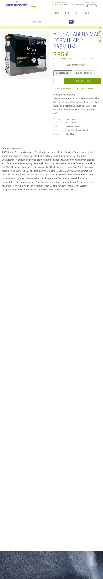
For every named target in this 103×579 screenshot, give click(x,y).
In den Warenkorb (82, 73)
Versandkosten (77, 51)
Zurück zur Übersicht (63, 81)
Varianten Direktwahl (77, 57)
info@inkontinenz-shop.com (86, 4)
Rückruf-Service (90, 3)
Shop (53, 8)
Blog (62, 8)
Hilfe (71, 8)
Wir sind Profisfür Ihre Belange (61, 3)
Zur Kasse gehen (84, 81)
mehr (57, 105)
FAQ (80, 8)
